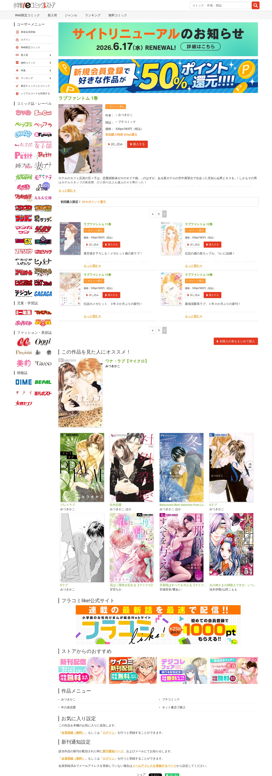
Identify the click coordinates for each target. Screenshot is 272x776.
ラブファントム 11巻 (97, 147)
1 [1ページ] (159, 137)
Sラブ (213, 428)
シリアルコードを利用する (35, 16)
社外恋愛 (116, 428)
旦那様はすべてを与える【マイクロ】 (183, 508)
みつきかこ (125, 38)
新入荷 (67, 756)
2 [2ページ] (164, 137)
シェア (141, 697)
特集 (106, 756)
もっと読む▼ (67, 113)
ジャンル (122, 756)
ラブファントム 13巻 (97, 198)
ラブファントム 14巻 (198, 198)
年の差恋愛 (68, 630)
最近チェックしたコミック (168, 756)
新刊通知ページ (113, 674)
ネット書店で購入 (174, 630)
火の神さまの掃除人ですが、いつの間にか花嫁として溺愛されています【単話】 (232, 508)
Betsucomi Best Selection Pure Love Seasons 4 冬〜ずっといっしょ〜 (183, 428)
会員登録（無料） (73, 656)
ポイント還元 (116, 29)
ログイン (108, 656)
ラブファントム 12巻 (198, 147)
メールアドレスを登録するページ (154, 689)
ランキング (87, 756)
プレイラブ (67, 428)
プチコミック (127, 45)
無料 (139, 756)
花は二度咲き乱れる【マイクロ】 (132, 508)
